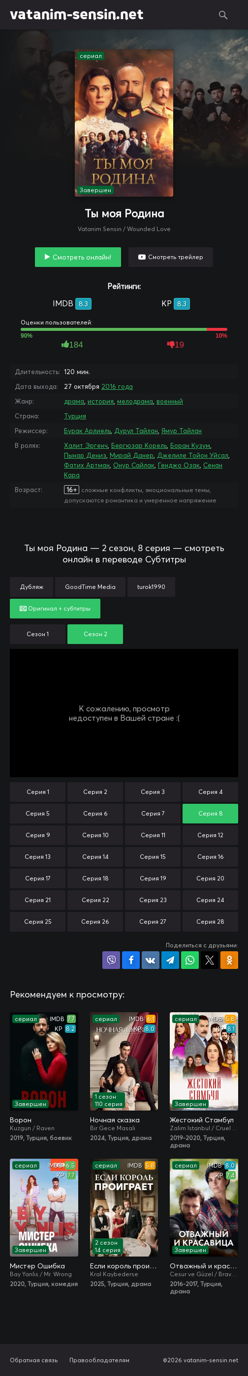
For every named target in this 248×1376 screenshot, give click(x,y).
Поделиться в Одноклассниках (229, 960)
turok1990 (151, 586)
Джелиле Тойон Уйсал (192, 455)
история (101, 401)
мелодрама (135, 401)
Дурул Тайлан (136, 431)
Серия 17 (38, 878)
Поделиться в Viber (111, 960)
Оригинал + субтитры (55, 608)
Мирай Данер (132, 455)
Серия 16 (210, 856)
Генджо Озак (179, 465)
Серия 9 (38, 835)
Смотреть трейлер (175, 257)
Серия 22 (95, 900)
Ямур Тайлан (181, 431)
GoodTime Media (90, 586)
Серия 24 (210, 900)
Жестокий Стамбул (202, 1119)
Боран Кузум (190, 445)
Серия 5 (38, 813)
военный (169, 401)
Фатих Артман (87, 465)
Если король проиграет (124, 1265)
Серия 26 (95, 921)
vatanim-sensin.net (77, 14)
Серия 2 (95, 791)
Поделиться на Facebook (131, 960)
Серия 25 (38, 921)
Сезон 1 (38, 634)
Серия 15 (153, 856)
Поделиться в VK (150, 960)
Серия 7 (153, 813)
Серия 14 (95, 856)
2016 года (117, 386)
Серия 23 (153, 900)
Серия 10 (95, 835)
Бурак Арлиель (87, 431)
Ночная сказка (115, 1119)
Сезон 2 (95, 634)
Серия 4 (210, 791)
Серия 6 (95, 813)
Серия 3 (153, 791)
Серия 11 (153, 835)
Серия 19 (153, 878)
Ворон (20, 1119)
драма (74, 401)
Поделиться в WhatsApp (190, 960)
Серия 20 (210, 878)
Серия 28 (210, 921)
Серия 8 (210, 813)
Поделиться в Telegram (170, 960)
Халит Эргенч (86, 445)
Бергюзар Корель (139, 445)
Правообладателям (99, 1360)
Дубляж (31, 586)
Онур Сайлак (134, 465)
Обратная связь (34, 1360)
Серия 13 (38, 856)
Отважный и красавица (204, 1265)
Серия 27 (152, 921)
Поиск (223, 14)
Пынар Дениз (85, 455)
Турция (75, 416)
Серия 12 (210, 835)
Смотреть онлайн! (82, 257)
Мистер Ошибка (37, 1265)
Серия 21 (38, 900)
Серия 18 (95, 878)
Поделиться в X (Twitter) (209, 960)
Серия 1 (38, 791)
